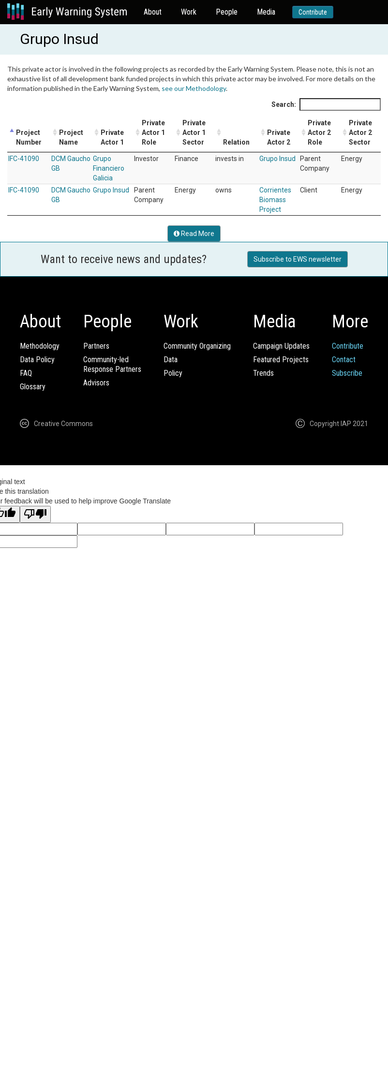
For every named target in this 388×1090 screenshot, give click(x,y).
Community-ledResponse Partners (112, 364)
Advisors (96, 382)
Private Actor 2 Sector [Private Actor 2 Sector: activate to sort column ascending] (360, 132)
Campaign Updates (281, 346)
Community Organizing (197, 346)
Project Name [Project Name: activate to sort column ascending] (71, 137)
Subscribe (347, 373)
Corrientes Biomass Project (275, 199)
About (153, 11)
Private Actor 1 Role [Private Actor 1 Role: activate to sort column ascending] (153, 132)
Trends (263, 373)
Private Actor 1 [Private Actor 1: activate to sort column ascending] (112, 137)
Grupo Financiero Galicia (108, 168)
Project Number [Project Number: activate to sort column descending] (29, 137)
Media (266, 11)
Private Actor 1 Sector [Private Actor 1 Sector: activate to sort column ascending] (194, 132)
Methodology (40, 346)
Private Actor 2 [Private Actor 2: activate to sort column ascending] (278, 137)
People (227, 11)
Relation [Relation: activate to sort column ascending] (236, 142)
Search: (326, 104)
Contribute (312, 12)
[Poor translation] (35, 514)
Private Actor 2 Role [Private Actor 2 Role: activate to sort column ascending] (319, 132)
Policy (173, 373)
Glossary (32, 386)
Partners (96, 346)
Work (188, 11)
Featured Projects (281, 359)
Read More (194, 233)
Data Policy (37, 359)
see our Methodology (194, 88)
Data (171, 359)
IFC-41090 (23, 158)
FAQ (26, 373)
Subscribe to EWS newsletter (298, 259)
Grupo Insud (277, 158)
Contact (344, 359)
